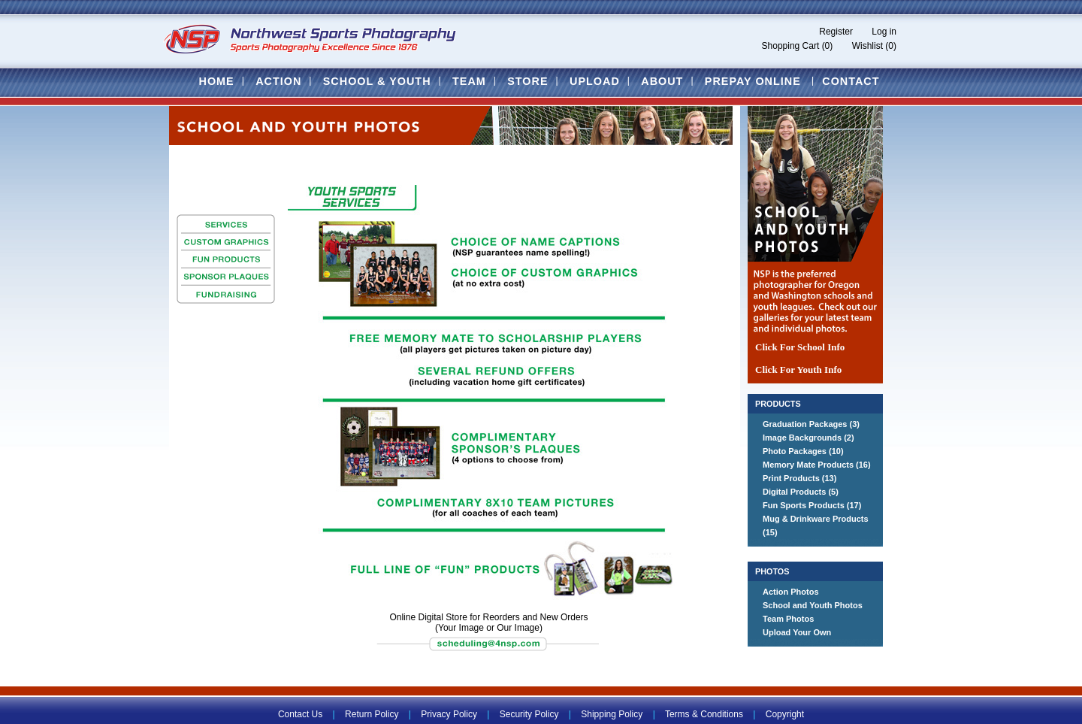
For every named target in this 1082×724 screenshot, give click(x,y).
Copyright (785, 714)
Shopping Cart (791, 46)
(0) (827, 46)
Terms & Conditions (704, 714)
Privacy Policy (449, 714)
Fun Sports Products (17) (812, 505)
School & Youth (377, 81)
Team (469, 81)
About (662, 81)
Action (278, 81)
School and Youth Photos (813, 605)
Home (216, 81)
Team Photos (788, 618)
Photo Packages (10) (803, 451)
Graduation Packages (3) (811, 424)
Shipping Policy (611, 714)
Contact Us (300, 714)
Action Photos (791, 591)
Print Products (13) (799, 478)
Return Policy (371, 714)
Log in (884, 31)
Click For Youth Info (798, 369)
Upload (595, 81)
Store (527, 81)
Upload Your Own (797, 632)
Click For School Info (800, 347)
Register (836, 31)
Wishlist (867, 46)
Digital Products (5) (801, 491)
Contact (850, 81)
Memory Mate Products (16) (817, 464)
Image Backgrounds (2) (808, 437)
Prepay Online (753, 81)
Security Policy (529, 714)
